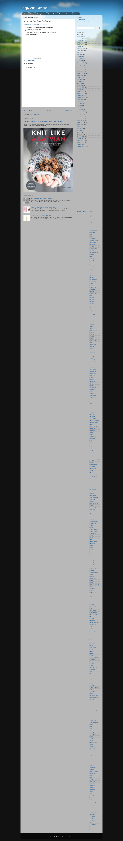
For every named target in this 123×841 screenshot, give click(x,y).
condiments (92, 334)
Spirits (91, 740)
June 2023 (79, 103)
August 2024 (80, 75)
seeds (91, 693)
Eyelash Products (94, 422)
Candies (92, 291)
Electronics (92, 410)
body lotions (93, 273)
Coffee (91, 328)
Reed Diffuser (93, 667)
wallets (91, 810)
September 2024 (81, 73)
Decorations (93, 369)
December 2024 (81, 67)
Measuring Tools (94, 572)
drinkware (92, 393)
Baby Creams (93, 228)
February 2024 (80, 87)
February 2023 (80, 112)
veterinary (92, 806)
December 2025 (81, 42)
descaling (92, 379)
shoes (91, 708)
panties (91, 626)
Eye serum (92, 416)
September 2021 (81, 146)
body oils (92, 277)
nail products (93, 606)
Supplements (93, 759)
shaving (92, 701)
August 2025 (80, 50)
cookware (92, 346)
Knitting (91, 535)
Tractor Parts (93, 795)
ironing (91, 525)
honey (91, 505)
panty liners (92, 628)
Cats (91, 305)
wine (91, 822)
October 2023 (80, 95)
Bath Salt (92, 246)
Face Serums (93, 436)
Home (25, 14)
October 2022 (80, 120)
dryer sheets (93, 395)
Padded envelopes (94, 622)
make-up (92, 560)
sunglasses (92, 755)
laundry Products (94, 541)
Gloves (91, 472)
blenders (92, 265)
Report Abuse (81, 211)
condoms (92, 336)
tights (91, 777)
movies (91, 590)
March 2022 (80, 134)
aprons (91, 224)
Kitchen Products (94, 529)
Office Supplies (93, 614)
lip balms (92, 551)
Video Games (31, 60)
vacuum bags (93, 802)
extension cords (94, 412)
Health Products (94, 503)
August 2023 (80, 99)
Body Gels (92, 271)
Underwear (92, 800)
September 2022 (81, 122)
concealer (92, 332)
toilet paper (92, 781)
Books (32, 14)
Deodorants (92, 375)
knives (91, 537)
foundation (92, 453)
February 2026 (80, 38)
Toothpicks (92, 789)
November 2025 (81, 44)
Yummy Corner (41, 14)
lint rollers (92, 549)
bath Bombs (93, 242)
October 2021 (80, 144)
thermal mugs (93, 773)
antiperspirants (93, 222)
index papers (93, 519)
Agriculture (92, 215)
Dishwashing (93, 387)
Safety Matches (93, 675)
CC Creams (93, 307)
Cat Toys (92, 303)
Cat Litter (92, 299)
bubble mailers (93, 287)
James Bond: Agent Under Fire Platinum (35, 24)
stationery (92, 746)
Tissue (91, 779)
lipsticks (92, 558)
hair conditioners (94, 479)
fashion (91, 440)
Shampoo (92, 699)
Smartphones (93, 720)
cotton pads (92, 354)
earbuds (92, 399)
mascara (92, 570)
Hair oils (92, 485)
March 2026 (80, 36)
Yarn (91, 827)
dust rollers (92, 397)
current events (93, 363)
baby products (93, 230)
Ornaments (92, 620)
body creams (93, 269)
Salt (90, 677)
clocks (91, 322)
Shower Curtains (94, 712)
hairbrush (92, 493)
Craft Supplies (93, 359)
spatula (91, 736)
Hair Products (93, 487)
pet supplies (93, 639)
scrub (91, 689)
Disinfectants (93, 389)
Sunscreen (92, 757)
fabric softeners (93, 426)
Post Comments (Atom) (37, 114)
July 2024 (79, 77)
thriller (91, 775)
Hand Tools (92, 499)
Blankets (92, 262)
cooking (92, 342)
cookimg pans (93, 340)
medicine (92, 576)
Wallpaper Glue (93, 812)
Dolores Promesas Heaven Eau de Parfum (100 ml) (43, 207)
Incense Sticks (93, 517)
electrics (92, 408)
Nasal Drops (93, 610)
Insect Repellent (94, 521)
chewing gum (93, 314)
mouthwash (92, 588)
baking (91, 236)
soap (91, 726)
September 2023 (81, 97)
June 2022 (79, 128)
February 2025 (80, 63)
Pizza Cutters (93, 647)
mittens (91, 580)
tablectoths (92, 765)
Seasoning (92, 691)
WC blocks (92, 816)
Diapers (92, 383)
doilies (91, 391)
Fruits (91, 457)
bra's (91, 285)
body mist (92, 275)
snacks (91, 724)
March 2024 (80, 85)
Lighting (92, 545)
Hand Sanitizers (94, 497)
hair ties (92, 491)
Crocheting (92, 361)
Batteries (92, 250)
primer (91, 655)
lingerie (91, 547)
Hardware (92, 501)
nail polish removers (92, 603)
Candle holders (93, 293)
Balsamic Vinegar (94, 240)
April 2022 (79, 132)
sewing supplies (94, 697)
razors (91, 665)
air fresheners (93, 218)
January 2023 (80, 114)
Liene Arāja (82, 19)
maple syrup (93, 568)
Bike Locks (92, 258)
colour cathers (93, 330)
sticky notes (93, 748)
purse (91, 661)
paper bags (92, 631)
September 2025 (81, 48)
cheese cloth (93, 312)
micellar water (93, 578)
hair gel (91, 481)
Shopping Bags (93, 710)
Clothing (92, 324)
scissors (92, 685)
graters (91, 474)
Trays (91, 797)
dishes (91, 385)
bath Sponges (93, 248)
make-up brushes (94, 562)
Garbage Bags (93, 464)
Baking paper (93, 238)
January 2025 (80, 65)
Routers (92, 671)
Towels (91, 791)
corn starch (92, 348)
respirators (92, 669)
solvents (92, 732)
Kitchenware (93, 533)
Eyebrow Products (94, 420)
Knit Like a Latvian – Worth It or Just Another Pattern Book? (42, 121)
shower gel (92, 714)
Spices (91, 738)
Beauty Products (94, 252)
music (91, 596)
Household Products (92, 510)
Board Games (93, 267)
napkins (92, 608)
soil (90, 730)
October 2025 (80, 46)
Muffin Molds (93, 592)
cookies (91, 338)
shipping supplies (94, 703)
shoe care (92, 705)
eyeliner (92, 424)
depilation (92, 377)
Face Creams (93, 428)
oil (90, 616)
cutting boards (93, 367)
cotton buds (92, 352)
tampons (92, 769)
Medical (92, 574)
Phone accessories (94, 641)
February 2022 (80, 136)
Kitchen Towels (93, 531)
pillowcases (92, 643)
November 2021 (81, 142)
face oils (92, 432)
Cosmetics (92, 350)
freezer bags (93, 455)
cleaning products (94, 320)
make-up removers (94, 564)
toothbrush (92, 785)
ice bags (92, 515)
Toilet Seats (92, 783)
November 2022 (81, 118)
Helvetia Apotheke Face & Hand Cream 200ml (42, 198)
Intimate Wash (93, 523)
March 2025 (80, 60)
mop (91, 586)
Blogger (71, 836)
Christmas (92, 318)
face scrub (92, 434)
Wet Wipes (92, 820)
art (90, 226)
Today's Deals (52, 14)
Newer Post (27, 111)
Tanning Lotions (94, 771)
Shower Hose (93, 716)
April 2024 (79, 83)
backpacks (92, 232)
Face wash (92, 438)
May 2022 (79, 130)
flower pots (92, 444)
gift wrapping (93, 468)
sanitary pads (93, 680)
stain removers (93, 742)
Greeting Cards (93, 476)
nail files (92, 598)
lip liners (92, 553)
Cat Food (92, 297)
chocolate (92, 316)
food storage (93, 449)
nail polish (92, 600)
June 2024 (79, 79)
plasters (92, 651)
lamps (91, 539)
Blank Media (93, 260)
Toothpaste (92, 787)
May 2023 (79, 105)
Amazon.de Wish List (65, 14)
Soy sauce (92, 734)
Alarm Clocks (93, 220)
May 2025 (79, 56)
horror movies (93, 507)
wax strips (92, 814)
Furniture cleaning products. (94, 459)
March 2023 (80, 110)
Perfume (92, 637)
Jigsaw (91, 527)
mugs (91, 594)
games (91, 462)
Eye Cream (92, 414)
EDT (91, 406)
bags (91, 234)
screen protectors (94, 687)
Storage (92, 750)
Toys (91, 793)
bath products (93, 244)
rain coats (92, 663)
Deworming (92, 381)
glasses (91, 470)
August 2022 (80, 124)
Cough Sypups (93, 356)
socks (91, 728)
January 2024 (80, 89)
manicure (92, 566)
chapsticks (92, 310)
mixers (91, 582)
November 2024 (81, 69)
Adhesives (92, 213)
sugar (91, 752)
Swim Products (93, 763)
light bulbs (92, 543)
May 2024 (79, 81)
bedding (92, 254)
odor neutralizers (94, 612)
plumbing (92, 653)
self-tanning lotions (94, 695)
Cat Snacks (92, 301)
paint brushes (93, 624)
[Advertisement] (88, 182)
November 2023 (81, 93)
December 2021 (81, 140)
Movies (76, 14)
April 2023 (79, 108)
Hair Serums (93, 489)
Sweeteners (93, 761)
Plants (91, 649)
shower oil (92, 718)
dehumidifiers (93, 371)
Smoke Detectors (94, 722)
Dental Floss (93, 373)
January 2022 (80, 138)
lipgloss (91, 556)
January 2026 (80, 40)
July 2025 (79, 52)
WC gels (92, 818)
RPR (91, 673)
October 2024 (80, 71)
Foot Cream (93, 450)
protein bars (93, 659)
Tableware (92, 767)
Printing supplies (94, 657)
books (91, 283)
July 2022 (79, 126)
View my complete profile (83, 22)
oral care (92, 618)
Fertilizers (92, 442)
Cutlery (91, 365)
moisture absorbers (94, 584)
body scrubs (93, 281)
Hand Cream (93, 495)
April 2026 (79, 34)
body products (93, 279)
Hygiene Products (94, 513)
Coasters (92, 326)
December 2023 (81, 91)
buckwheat (92, 289)
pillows (91, 645)
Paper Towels (93, 633)
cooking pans (93, 344)
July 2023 (79, 101)
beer (91, 256)
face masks (92, 430)
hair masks (92, 483)
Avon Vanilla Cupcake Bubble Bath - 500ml (41, 215)
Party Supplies (93, 635)
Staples (91, 744)
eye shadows (93, 418)
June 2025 (79, 54)
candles (92, 295)
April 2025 (79, 58)
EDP (91, 404)
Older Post (69, 111)
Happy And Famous (33, 8)
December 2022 (81, 116)
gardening (92, 466)
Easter (91, 401)
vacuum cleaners (94, 804)
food (91, 446)
